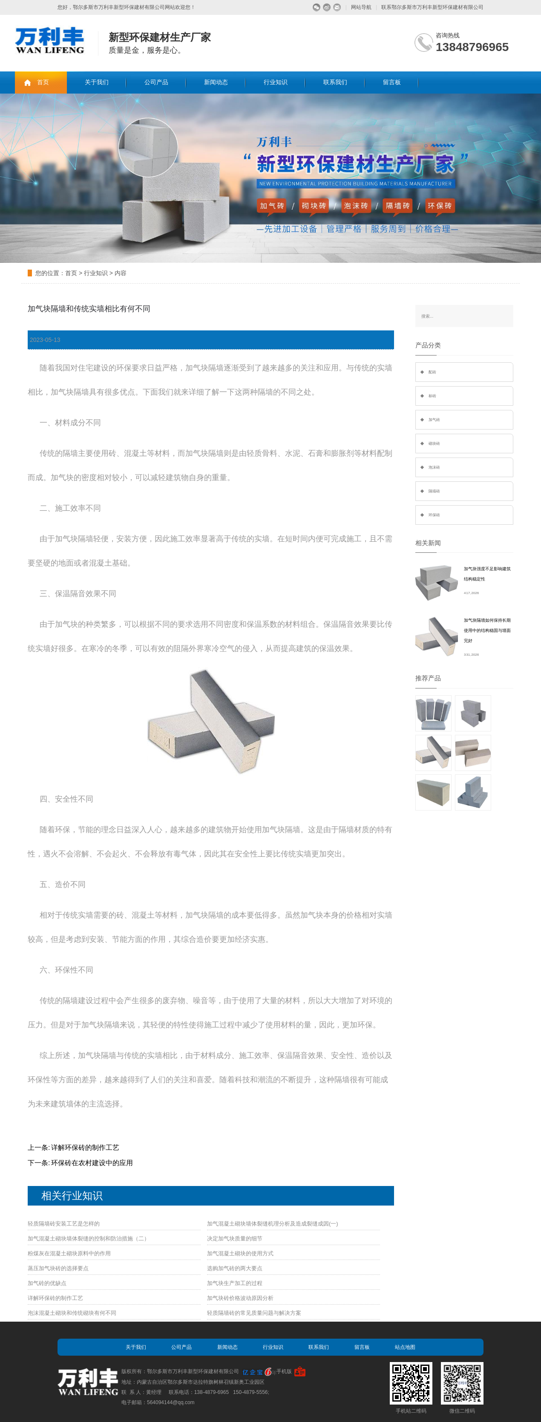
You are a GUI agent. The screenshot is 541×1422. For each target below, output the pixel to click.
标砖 (432, 396)
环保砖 (434, 515)
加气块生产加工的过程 (234, 1283)
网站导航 (361, 7)
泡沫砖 (434, 467)
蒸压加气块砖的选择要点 (58, 1268)
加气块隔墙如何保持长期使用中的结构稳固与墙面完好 (487, 630)
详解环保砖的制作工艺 (85, 1147)
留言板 (392, 82)
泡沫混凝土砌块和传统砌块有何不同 (72, 1313)
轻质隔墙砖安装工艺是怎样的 (64, 1223)
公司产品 (156, 82)
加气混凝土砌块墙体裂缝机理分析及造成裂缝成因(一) (272, 1223)
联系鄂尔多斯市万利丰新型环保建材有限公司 (432, 7)
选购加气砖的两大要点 (234, 1268)
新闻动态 (216, 82)
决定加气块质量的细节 (234, 1238)
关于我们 (97, 82)
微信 (317, 7)
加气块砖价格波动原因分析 (240, 1298)
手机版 (284, 1371)
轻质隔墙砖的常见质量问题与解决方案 (254, 1313)
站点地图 (405, 1347)
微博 (327, 7)
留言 (337, 7)
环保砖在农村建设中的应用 (92, 1162)
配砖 (432, 372)
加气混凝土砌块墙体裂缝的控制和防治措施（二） (89, 1238)
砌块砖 (434, 443)
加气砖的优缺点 (47, 1283)
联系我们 (335, 82)
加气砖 (434, 420)
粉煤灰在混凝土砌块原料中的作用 (69, 1253)
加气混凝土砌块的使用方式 (240, 1253)
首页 (43, 82)
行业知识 (276, 82)
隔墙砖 (434, 491)
